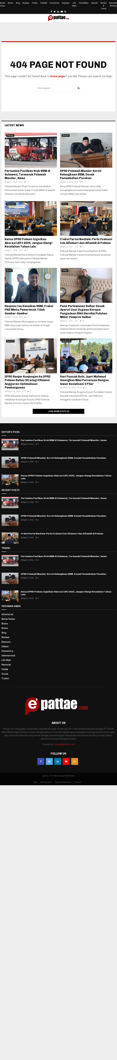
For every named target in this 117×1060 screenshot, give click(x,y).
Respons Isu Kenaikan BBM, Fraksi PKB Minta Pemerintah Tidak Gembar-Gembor (29, 309)
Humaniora (54, 3)
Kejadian (65, 3)
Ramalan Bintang (113, 4)
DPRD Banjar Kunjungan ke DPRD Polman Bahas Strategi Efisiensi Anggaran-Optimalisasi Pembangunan (28, 382)
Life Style (74, 4)
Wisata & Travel (103, 6)
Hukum (65, 270)
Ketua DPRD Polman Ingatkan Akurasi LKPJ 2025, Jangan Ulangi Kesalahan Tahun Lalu (28, 242)
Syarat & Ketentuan (63, 782)
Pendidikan (84, 3)
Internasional (8, 655)
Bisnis (10, 3)
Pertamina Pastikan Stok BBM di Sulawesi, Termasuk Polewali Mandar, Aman (27, 174)
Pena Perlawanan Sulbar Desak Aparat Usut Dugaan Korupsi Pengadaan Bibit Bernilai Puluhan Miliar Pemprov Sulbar (83, 311)
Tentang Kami (46, 782)
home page (57, 76)
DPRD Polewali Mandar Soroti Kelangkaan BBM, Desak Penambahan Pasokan (80, 174)
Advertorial (11, 204)
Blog (18, 3)
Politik (5, 669)
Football (43, 3)
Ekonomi (10, 135)
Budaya (26, 3)
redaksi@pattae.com (64, 744)
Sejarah (94, 3)
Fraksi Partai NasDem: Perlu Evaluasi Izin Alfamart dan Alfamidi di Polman (86, 241)
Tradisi (35, 3)
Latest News (14, 125)
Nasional (10, 341)
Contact (77, 782)
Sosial (5, 674)
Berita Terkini (8, 619)
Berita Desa (2, 4)
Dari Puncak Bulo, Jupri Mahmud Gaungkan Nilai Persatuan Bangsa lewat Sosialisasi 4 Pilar (84, 380)
